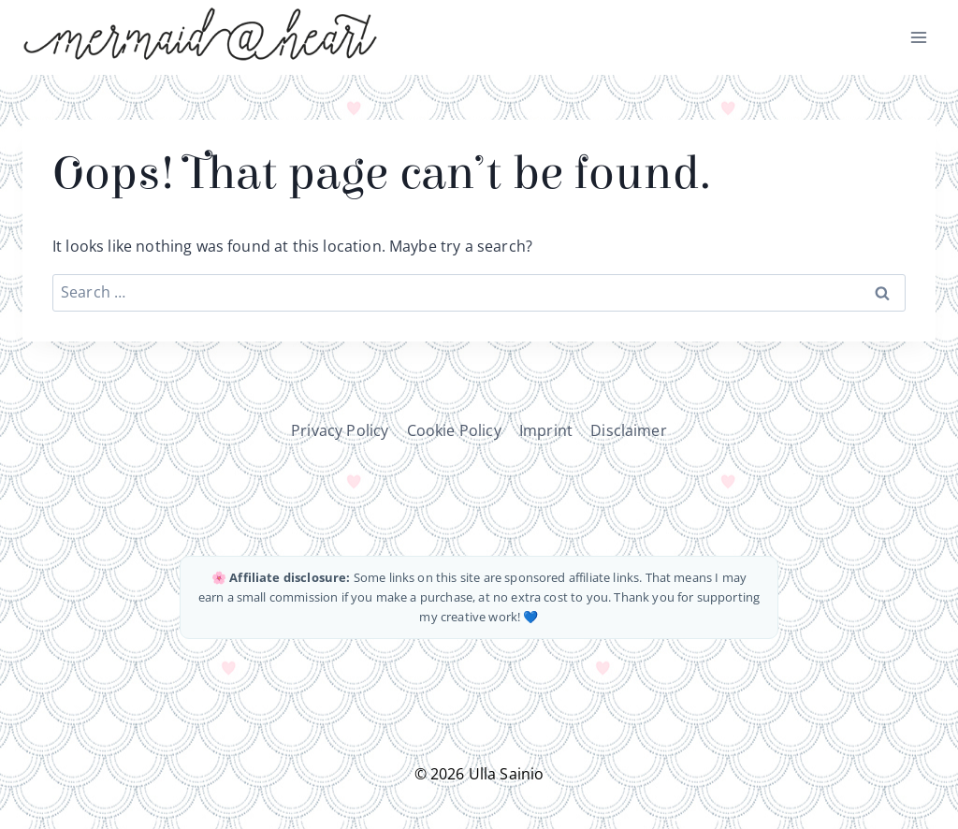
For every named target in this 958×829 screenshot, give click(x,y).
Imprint (546, 430)
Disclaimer (628, 430)
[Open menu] (918, 36)
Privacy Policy (339, 430)
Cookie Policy (454, 430)
